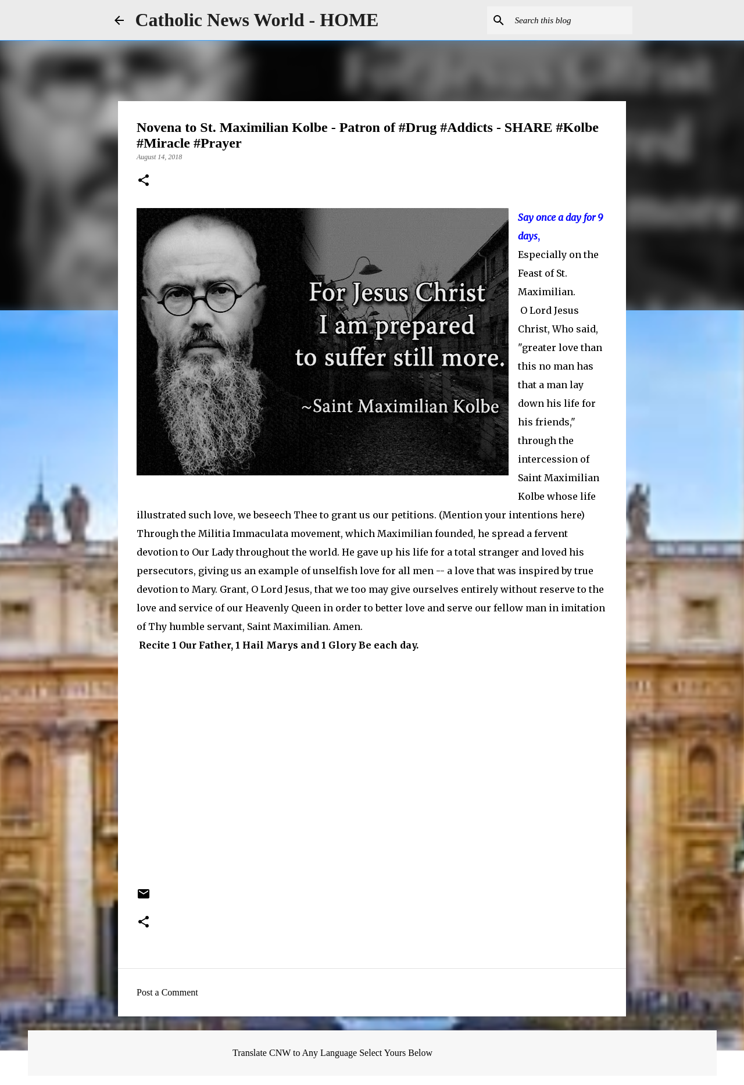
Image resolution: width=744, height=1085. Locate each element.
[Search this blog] (571, 20)
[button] (144, 181)
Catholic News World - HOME (257, 19)
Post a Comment (167, 992)
